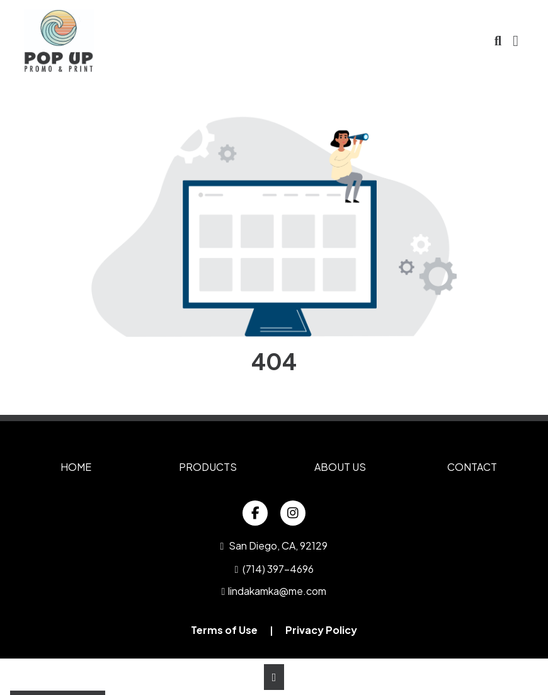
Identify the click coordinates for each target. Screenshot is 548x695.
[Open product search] (498, 41)
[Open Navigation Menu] (515, 41)
